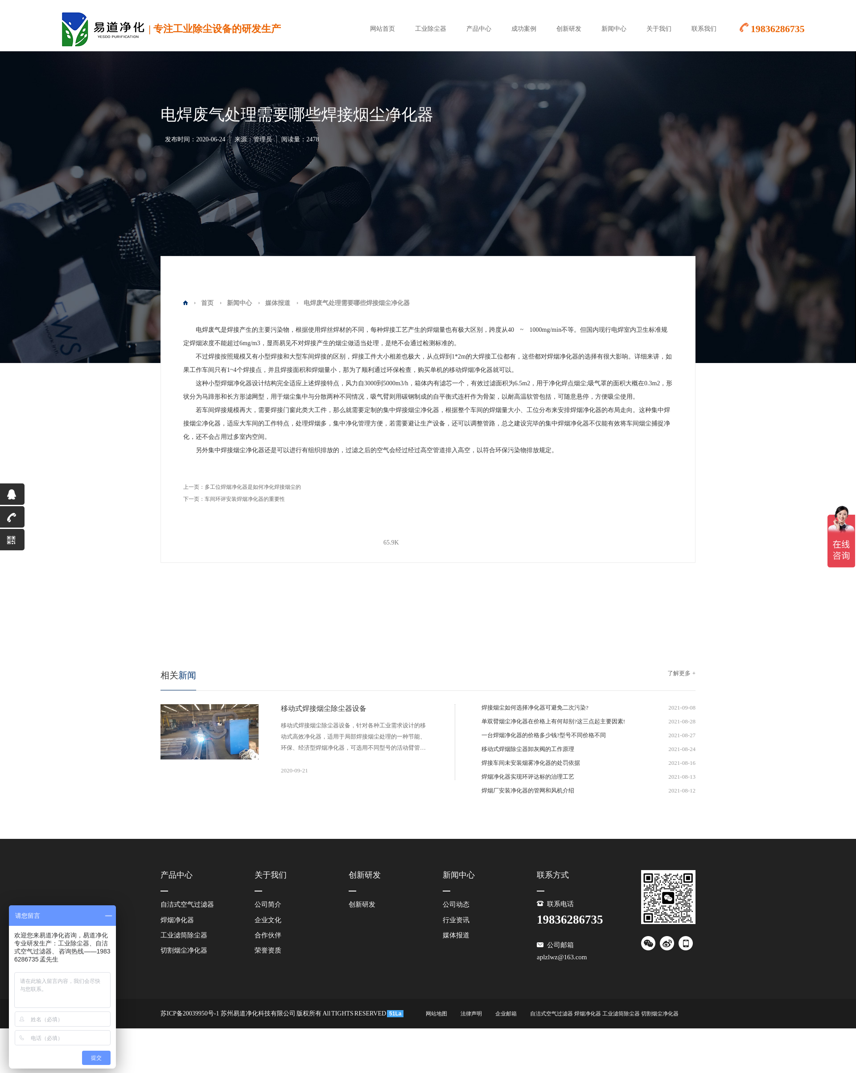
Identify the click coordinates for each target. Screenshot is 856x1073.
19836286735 (12, 520)
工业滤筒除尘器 (183, 935)
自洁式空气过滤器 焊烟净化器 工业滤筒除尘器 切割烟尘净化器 (604, 1014)
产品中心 (478, 28)
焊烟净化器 (177, 920)
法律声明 (471, 1014)
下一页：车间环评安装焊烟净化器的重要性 (234, 499)
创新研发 (568, 28)
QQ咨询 (8, 497)
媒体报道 (277, 303)
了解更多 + (681, 673)
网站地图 (436, 1014)
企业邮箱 (506, 1014)
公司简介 (268, 904)
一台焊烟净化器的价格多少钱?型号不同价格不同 (544, 735)
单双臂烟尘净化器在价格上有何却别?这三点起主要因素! (553, 721)
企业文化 (268, 920)
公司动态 (456, 904)
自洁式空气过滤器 (187, 904)
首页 (207, 303)
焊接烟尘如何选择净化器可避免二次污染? (535, 707)
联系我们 (703, 28)
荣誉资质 (268, 950)
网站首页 (382, 28)
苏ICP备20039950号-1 (189, 1013)
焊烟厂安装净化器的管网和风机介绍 (528, 790)
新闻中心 (613, 28)
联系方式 (553, 875)
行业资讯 (456, 920)
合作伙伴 (268, 935)
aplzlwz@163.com (562, 957)
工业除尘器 (430, 28)
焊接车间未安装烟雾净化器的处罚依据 (531, 762)
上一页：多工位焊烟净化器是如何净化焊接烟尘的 (242, 487)
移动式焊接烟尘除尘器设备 (323, 708)
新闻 (178, 675)
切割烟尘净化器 (183, 950)
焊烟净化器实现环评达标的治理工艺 (528, 776)
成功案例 (523, 28)
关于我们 (658, 28)
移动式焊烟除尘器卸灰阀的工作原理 (528, 749)
